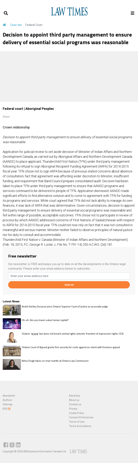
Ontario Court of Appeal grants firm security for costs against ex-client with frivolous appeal (71, 347)
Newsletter (9, 395)
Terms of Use (76, 421)
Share (6, 116)
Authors (7, 400)
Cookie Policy (76, 413)
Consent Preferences (81, 417)
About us (74, 400)
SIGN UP (69, 285)
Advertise (74, 395)
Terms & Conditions (80, 426)
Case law (16, 25)
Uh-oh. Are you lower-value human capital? (45, 320)
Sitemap (8, 404)
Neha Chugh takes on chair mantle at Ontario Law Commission (55, 361)
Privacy (73, 408)
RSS (6, 408)
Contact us (75, 404)
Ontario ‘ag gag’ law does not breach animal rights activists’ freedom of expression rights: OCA (72, 333)
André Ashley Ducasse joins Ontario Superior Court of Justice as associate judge (65, 306)
